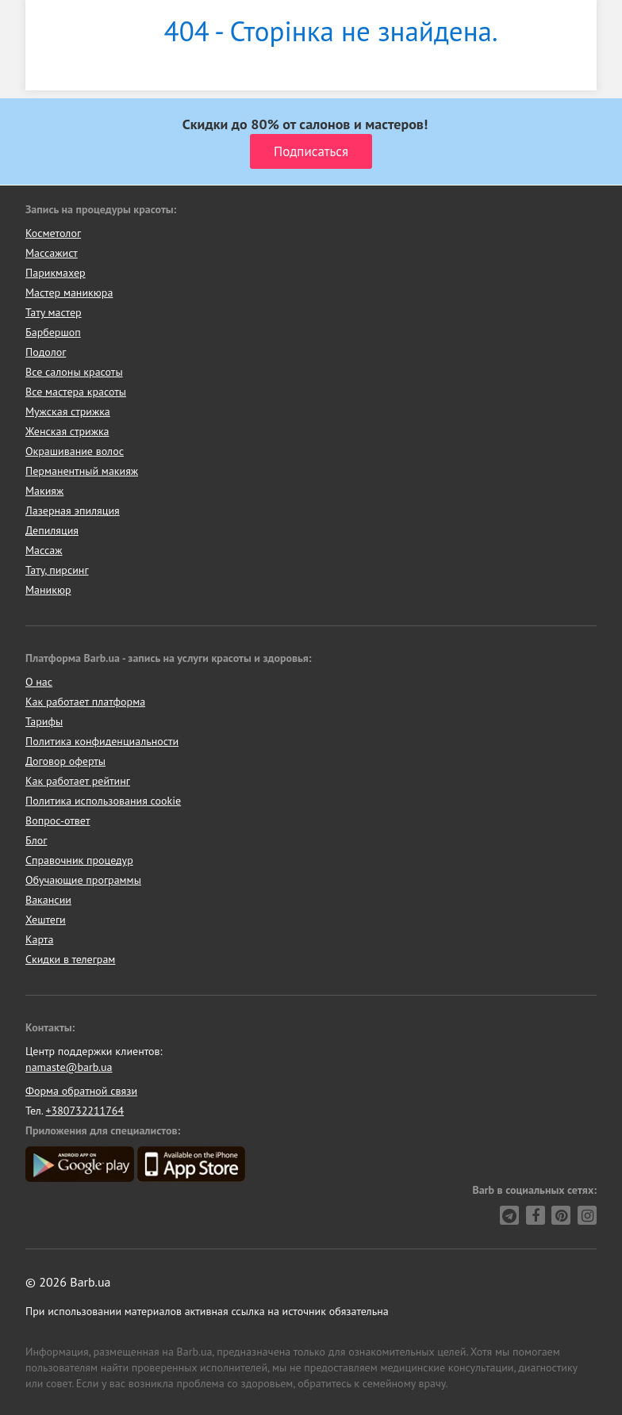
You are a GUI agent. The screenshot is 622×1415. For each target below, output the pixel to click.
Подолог (45, 352)
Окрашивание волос (74, 451)
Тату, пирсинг (57, 570)
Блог (36, 840)
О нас (38, 682)
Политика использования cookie (103, 801)
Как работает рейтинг (77, 781)
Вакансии (48, 900)
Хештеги (45, 919)
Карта (39, 939)
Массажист (51, 253)
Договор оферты (65, 761)
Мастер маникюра (69, 292)
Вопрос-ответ (57, 820)
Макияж (44, 491)
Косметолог (53, 233)
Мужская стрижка (67, 411)
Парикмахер (55, 273)
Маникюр (48, 590)
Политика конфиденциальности (102, 741)
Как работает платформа (85, 701)
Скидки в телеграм (70, 959)
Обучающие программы (83, 880)
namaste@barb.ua (69, 1067)
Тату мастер (53, 312)
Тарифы (44, 721)
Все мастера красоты (75, 391)
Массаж (44, 550)
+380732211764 (84, 1110)
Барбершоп (53, 332)
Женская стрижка (67, 431)
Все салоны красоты (74, 372)
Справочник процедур (79, 860)
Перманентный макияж (81, 471)
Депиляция (52, 530)
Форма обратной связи (81, 1091)
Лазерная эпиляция (72, 510)
